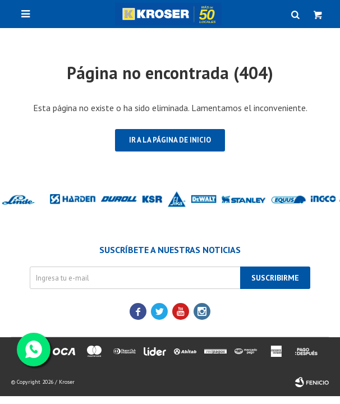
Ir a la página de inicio (170, 140)
